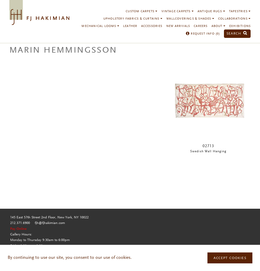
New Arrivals (178, 26)
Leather (130, 26)
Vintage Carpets (177, 11)
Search (236, 34)
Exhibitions (240, 26)
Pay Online (18, 229)
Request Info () (203, 33)
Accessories (151, 26)
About (218, 26)
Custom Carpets (141, 11)
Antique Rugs (211, 11)
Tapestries (240, 11)
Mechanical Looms (100, 26)
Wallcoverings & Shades (190, 18)
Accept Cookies (230, 258)
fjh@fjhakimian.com (50, 223)
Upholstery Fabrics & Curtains (132, 18)
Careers (200, 26)
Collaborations (234, 18)
